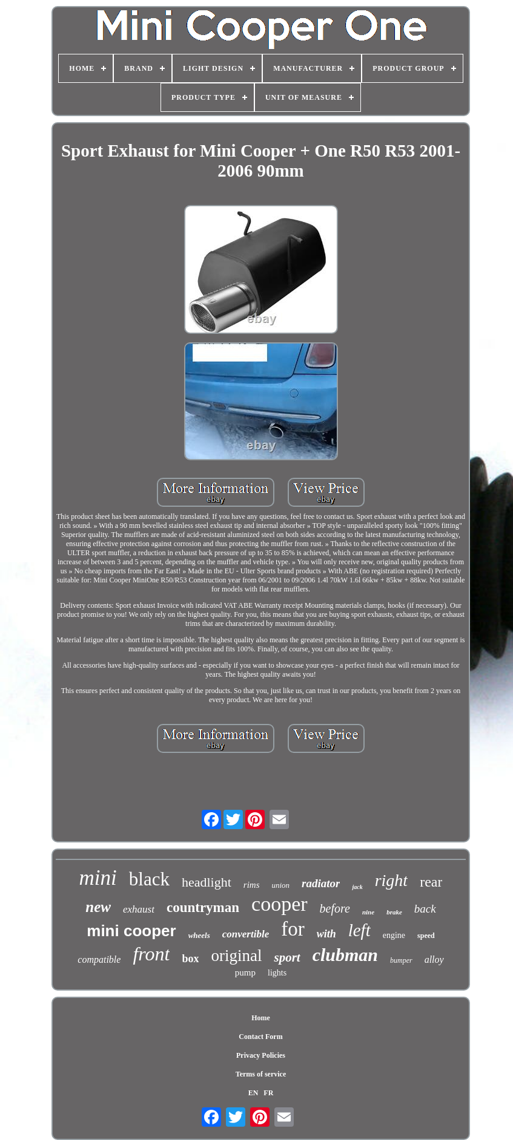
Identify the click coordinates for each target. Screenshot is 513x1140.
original (236, 955)
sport (287, 957)
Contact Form (260, 1036)
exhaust (138, 909)
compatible (99, 959)
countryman (203, 907)
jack (357, 887)
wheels (199, 935)
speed (426, 935)
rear (431, 882)
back (425, 908)
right (391, 880)
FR (268, 1093)
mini (98, 878)
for (292, 929)
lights (277, 972)
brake (394, 912)
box (190, 959)
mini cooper (131, 931)
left (359, 930)
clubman (345, 955)
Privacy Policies (260, 1055)
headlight (206, 882)
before (335, 908)
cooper (279, 904)
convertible (245, 934)
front (151, 954)
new (98, 907)
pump (245, 972)
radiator (321, 883)
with (326, 934)
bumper (401, 960)
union (280, 885)
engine (394, 935)
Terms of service (261, 1074)
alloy (434, 959)
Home (260, 1018)
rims (251, 885)
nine (368, 912)
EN (253, 1093)
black (149, 879)
